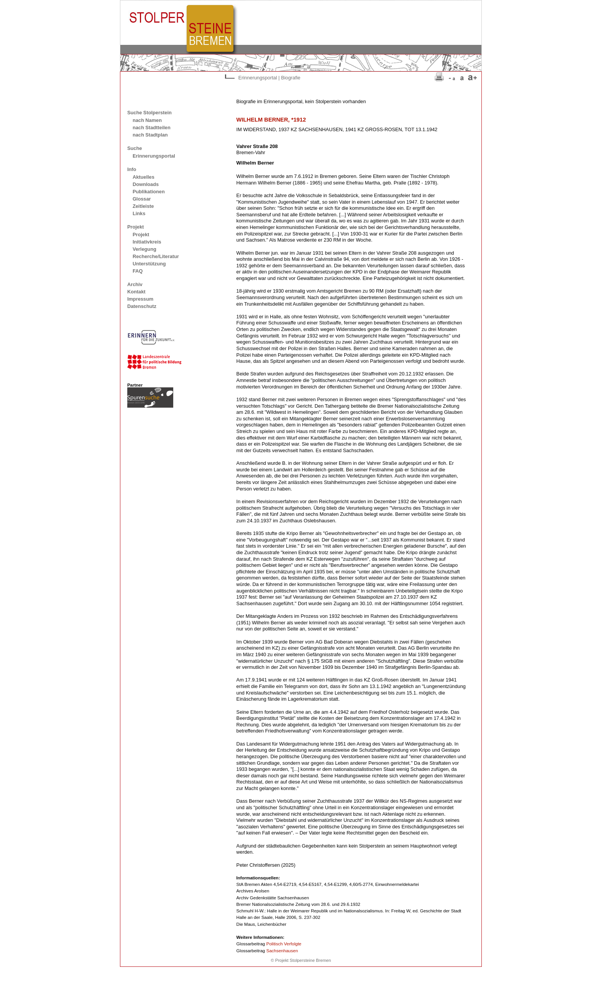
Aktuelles (143, 177)
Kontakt (136, 292)
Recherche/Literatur (156, 256)
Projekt (141, 234)
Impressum (140, 299)
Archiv (135, 284)
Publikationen (149, 191)
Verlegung (144, 249)
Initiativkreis (147, 242)
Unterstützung (149, 264)
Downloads (146, 184)
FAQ (138, 271)
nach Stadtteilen (152, 127)
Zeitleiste (143, 206)
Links (139, 213)
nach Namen (147, 120)
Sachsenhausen (282, 950)
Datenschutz (141, 306)
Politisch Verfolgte (284, 944)
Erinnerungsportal (154, 156)
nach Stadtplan (150, 135)
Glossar (142, 199)
